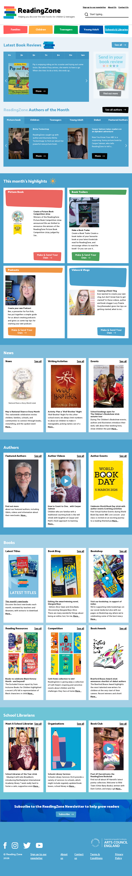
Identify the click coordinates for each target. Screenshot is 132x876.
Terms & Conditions (96, 856)
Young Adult (91, 30)
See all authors (115, 110)
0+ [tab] (9, 55)
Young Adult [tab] (76, 120)
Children (41, 30)
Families (15, 30)
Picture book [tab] (14, 120)
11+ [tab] (70, 55)
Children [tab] (34, 120)
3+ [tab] (21, 55)
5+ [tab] (34, 55)
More (40, 91)
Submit (86, 14)
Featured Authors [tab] (118, 120)
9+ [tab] (58, 55)
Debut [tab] (97, 120)
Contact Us (123, 7)
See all (120, 45)
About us (64, 856)
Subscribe (66, 814)
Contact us (78, 856)
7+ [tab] (46, 55)
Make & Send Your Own (47, 256)
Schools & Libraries (116, 30)
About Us (112, 7)
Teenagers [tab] (55, 120)
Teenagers (66, 30)
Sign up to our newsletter (94, 7)
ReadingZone (46, 12)
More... (8, 427)
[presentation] (5, 80)
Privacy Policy (119, 856)
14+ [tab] (83, 55)
